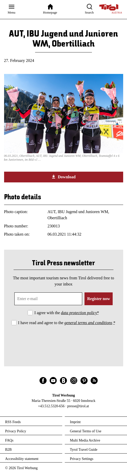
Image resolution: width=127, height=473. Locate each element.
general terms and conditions (88, 323)
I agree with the (66, 313)
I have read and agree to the (66, 323)
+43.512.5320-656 (51, 406)
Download (63, 176)
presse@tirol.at (78, 406)
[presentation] (63, 340)
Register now (98, 298)
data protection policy (79, 313)
